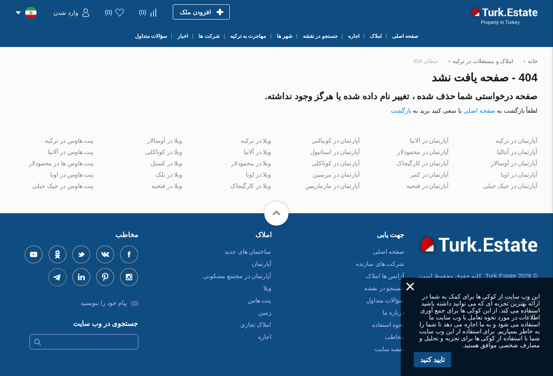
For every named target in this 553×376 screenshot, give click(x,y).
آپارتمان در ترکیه (517, 140)
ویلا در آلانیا (257, 151)
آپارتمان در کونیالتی (336, 140)
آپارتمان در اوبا (519, 174)
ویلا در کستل (167, 163)
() (142, 12)
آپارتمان (261, 263)
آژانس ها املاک (385, 275)
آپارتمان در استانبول (335, 151)
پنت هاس (259, 300)
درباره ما (393, 312)
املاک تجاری (255, 324)
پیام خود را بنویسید (103, 302)
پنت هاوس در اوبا (72, 174)
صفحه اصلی (479, 110)
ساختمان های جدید (248, 251)
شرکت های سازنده (380, 263)
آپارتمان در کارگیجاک (422, 163)
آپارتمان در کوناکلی (336, 163)
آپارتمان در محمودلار (423, 151)
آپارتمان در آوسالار (514, 163)
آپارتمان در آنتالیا (517, 151)
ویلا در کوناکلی (164, 151)
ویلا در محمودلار (251, 163)
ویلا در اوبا (258, 174)
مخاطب (395, 336)
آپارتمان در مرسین (336, 174)
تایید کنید (432, 359)
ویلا (267, 288)
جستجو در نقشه (384, 288)
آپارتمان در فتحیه (427, 185)
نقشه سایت (390, 349)
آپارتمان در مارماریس (332, 185)
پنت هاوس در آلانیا (71, 151)
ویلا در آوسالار (165, 140)
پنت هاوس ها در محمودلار (61, 163)
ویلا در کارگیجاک (250, 185)
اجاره (264, 336)
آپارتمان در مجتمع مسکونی (237, 275)
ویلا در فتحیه (167, 185)
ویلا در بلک (169, 174)
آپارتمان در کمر (429, 174)
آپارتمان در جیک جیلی (510, 185)
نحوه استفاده (388, 324)
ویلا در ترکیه (256, 140)
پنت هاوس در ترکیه (69, 140)
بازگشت (401, 110)
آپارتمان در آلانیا (429, 140)
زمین (264, 312)
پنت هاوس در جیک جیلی (63, 185)
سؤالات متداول (385, 300)
